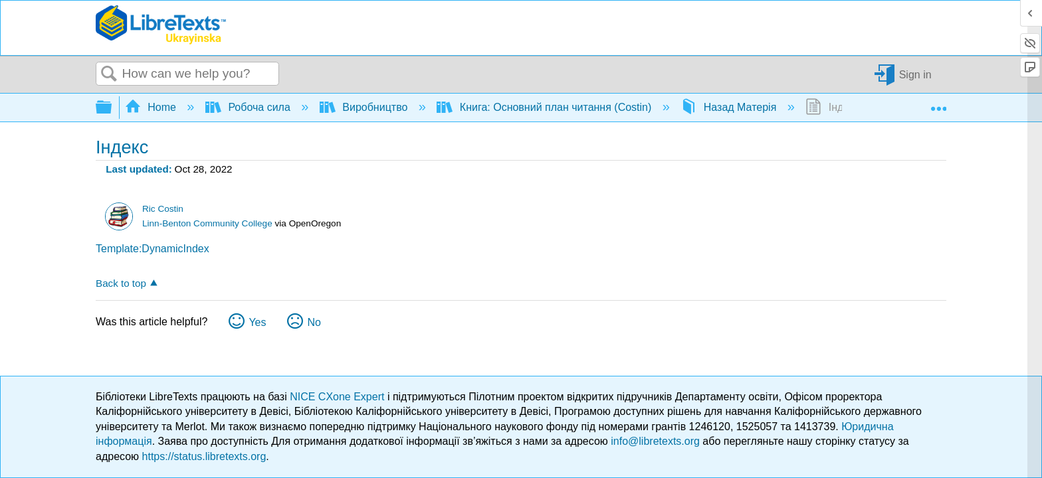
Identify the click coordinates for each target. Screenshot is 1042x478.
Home (152, 107)
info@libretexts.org (655, 441)
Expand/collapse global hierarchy (112, 108)
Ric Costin (162, 209)
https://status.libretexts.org (204, 456)
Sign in (915, 74)
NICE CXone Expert (338, 396)
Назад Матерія (729, 107)
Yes (257, 322)
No (313, 322)
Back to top (121, 283)
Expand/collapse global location (938, 104)
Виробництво (365, 107)
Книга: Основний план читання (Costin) (545, 107)
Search (109, 74)
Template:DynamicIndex (152, 248)
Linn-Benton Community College (207, 223)
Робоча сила (249, 107)
